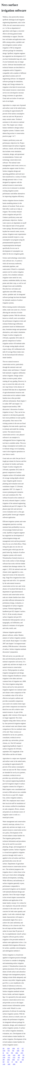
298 (3, 1059)
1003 (14, 1064)
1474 (22, 1053)
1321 (14, 1057)
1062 (16, 1053)
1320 (8, 1048)
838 (16, 1062)
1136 (4, 1064)
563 (19, 1057)
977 (23, 1048)
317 (18, 1059)
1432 (14, 1055)
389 (21, 1062)
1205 (18, 1050)
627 (18, 1048)
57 (12, 1062)
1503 (4, 1055)
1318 (4, 1050)
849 (19, 1055)
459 (23, 1059)
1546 (8, 1059)
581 (3, 1048)
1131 (9, 1057)
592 (13, 1050)
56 (3, 1053)
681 (23, 1057)
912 (7, 1053)
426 (23, 1050)
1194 (4, 1057)
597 (3, 1062)
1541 (9, 1055)
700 (12, 1053)
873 (9, 1050)
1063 (13, 1059)
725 (8, 1062)
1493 (9, 1064)
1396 (13, 1048)
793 (23, 1055)
